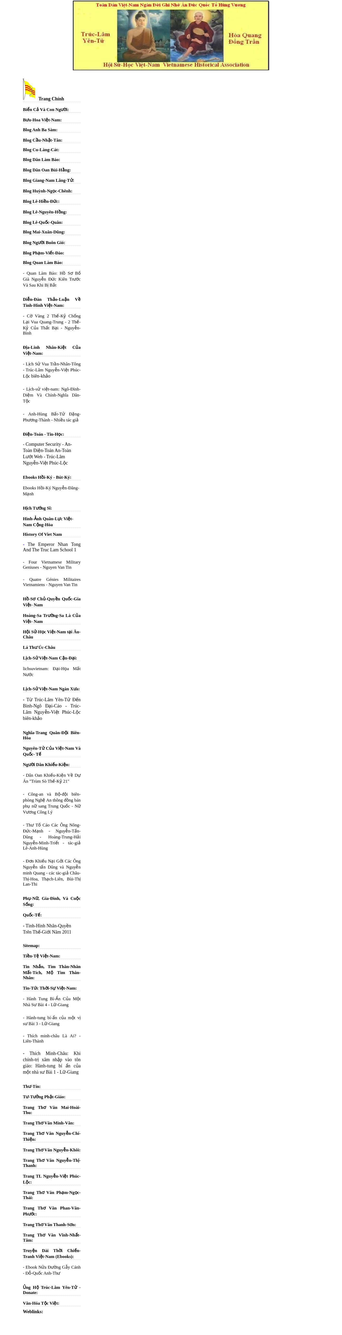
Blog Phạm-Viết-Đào (43, 253)
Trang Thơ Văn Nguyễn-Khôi (51, 1150)
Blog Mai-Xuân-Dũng (43, 232)
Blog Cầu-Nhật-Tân (42, 140)
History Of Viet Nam (42, 534)
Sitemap (30, 945)
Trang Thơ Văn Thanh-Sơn (49, 1224)
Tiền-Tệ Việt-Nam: (41, 956)
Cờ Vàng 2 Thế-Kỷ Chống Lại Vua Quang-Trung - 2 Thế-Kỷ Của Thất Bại (52, 322)
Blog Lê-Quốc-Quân (42, 222)
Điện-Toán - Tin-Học (43, 434)
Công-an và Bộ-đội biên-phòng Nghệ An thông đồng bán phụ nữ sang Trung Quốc (52, 800)
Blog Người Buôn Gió (43, 242)
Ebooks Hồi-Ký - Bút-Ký (46, 477)
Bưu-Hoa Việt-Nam (41, 119)
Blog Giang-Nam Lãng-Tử (48, 180)
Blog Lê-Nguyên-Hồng (44, 212)
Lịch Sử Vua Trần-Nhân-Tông (53, 363)
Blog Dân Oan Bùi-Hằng (46, 170)
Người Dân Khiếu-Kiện (45, 764)
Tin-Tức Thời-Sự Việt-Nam (49, 988)
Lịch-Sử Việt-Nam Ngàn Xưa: (51, 688)
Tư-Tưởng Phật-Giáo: (44, 1096)
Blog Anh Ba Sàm (39, 129)
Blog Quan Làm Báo (42, 262)
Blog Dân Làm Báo (41, 159)
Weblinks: (33, 1311)
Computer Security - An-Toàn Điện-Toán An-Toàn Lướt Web (47, 450)
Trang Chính (43, 98)
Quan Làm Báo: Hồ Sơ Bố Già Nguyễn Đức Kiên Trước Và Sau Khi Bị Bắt (52, 279)
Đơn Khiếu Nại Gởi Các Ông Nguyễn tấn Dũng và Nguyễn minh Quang (52, 867)
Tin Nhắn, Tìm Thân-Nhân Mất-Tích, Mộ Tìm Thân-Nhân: (52, 972)
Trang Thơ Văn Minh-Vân (48, 1123)
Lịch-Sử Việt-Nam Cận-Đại (49, 658)
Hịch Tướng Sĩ (37, 508)
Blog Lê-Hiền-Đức (40, 201)
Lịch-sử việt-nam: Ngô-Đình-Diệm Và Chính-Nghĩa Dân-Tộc (52, 395)
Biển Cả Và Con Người (45, 109)
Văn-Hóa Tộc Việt (40, 1303)
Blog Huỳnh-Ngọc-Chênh (47, 191)
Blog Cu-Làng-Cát (40, 149)
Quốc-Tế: (32, 915)
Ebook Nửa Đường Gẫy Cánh (53, 1267)
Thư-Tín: (32, 1086)
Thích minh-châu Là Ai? (51, 1035)
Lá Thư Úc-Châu (39, 647)
